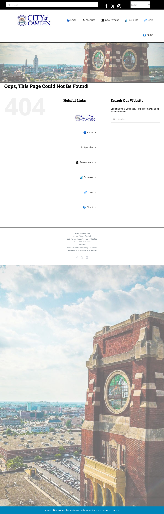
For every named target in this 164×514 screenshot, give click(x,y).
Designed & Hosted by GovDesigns (82, 250)
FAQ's (75, 20)
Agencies (92, 20)
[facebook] (106, 6)
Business (135, 20)
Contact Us (82, 244)
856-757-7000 (84, 242)
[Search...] (135, 119)
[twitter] (113, 6)
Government (113, 20)
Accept (116, 510)
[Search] (52, 4)
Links (152, 20)
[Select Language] (140, 4)
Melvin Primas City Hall (82, 236)
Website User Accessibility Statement (82, 247)
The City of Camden (82, 233)
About (151, 34)
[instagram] (119, 6)
